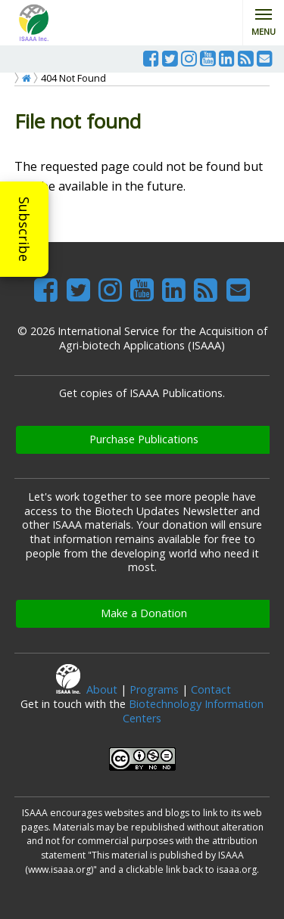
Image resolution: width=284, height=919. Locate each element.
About (101, 689)
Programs (154, 689)
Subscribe (24, 229)
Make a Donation (144, 613)
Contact (211, 689)
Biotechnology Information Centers (193, 711)
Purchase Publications (143, 439)
